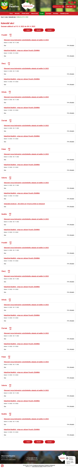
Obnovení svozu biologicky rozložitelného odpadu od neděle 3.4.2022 (26, 40)
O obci (42, 13)
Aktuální (39, 30)
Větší (75, 2)
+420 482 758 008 (32, 458)
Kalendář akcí (12, 17)
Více (5, 45)
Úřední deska (25, 13)
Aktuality (17, 13)
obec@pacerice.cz (33, 459)
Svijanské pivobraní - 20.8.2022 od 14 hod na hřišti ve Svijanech (24, 204)
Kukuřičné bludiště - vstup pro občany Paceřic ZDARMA (22, 50)
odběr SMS (69, 6)
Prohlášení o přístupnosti (49, 465)
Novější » (50, 30)
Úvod (11, 13)
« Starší (28, 30)
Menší (69, 2)
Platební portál (64, 13)
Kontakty (55, 13)
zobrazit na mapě (28, 6)
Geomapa (48, 13)
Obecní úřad (34, 13)
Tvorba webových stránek (37, 466)
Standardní (72, 2)
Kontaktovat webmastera (38, 465)
